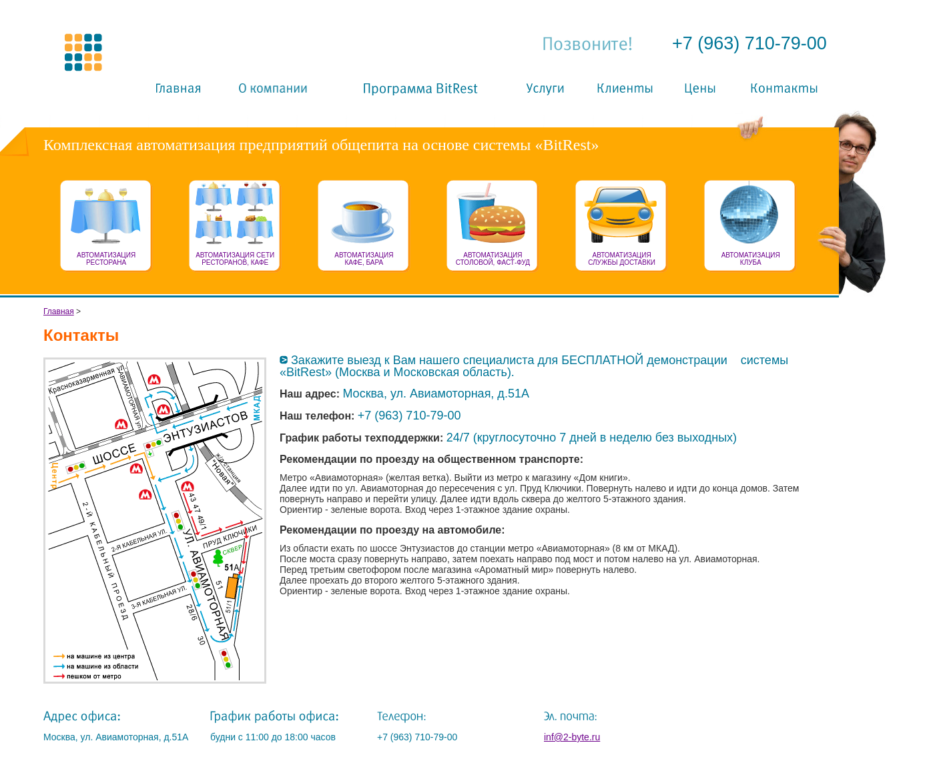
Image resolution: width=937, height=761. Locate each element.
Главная (58, 311)
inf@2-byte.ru (572, 737)
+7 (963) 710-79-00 (749, 43)
